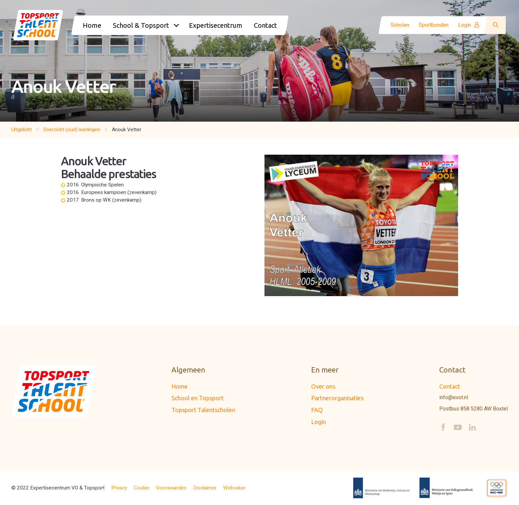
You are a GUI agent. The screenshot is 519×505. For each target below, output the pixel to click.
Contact (449, 386)
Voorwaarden (171, 488)
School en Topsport (197, 398)
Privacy (119, 488)
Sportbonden (433, 25)
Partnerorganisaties (337, 398)
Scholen (400, 25)
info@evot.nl (453, 398)
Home (179, 386)
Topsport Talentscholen (203, 410)
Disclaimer (204, 488)
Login (468, 25)
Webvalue (234, 488)
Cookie (141, 488)
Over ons (323, 386)
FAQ (317, 410)
